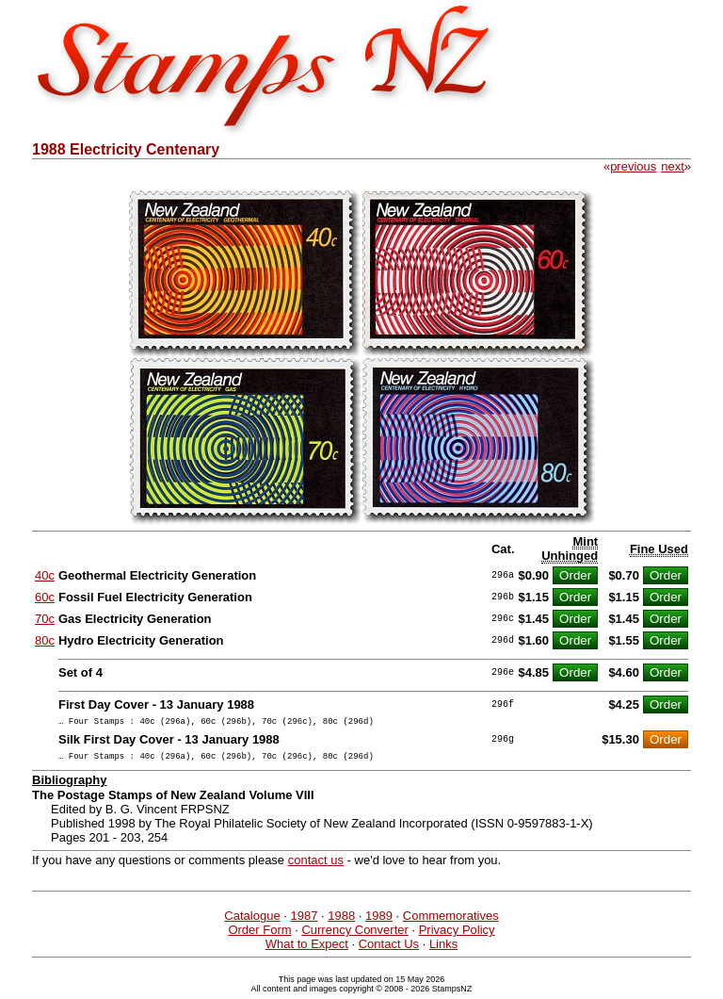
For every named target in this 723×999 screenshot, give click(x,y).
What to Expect (306, 949)
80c (45, 640)
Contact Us (389, 949)
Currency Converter (354, 935)
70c (45, 619)
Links (443, 949)
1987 (303, 921)
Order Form (259, 935)
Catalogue (252, 921)
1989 (379, 921)
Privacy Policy (457, 935)
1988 (341, 921)
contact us (316, 866)
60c (45, 597)
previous (633, 166)
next (672, 166)
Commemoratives (451, 921)
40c (45, 575)
